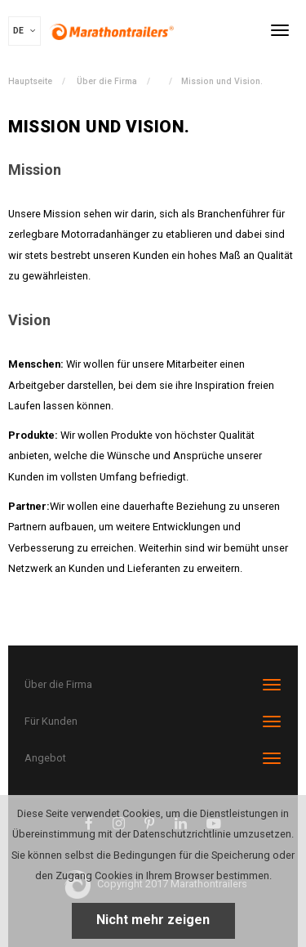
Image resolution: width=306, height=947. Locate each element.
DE (24, 30)
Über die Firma (107, 81)
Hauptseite (30, 81)
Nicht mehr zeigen (153, 919)
